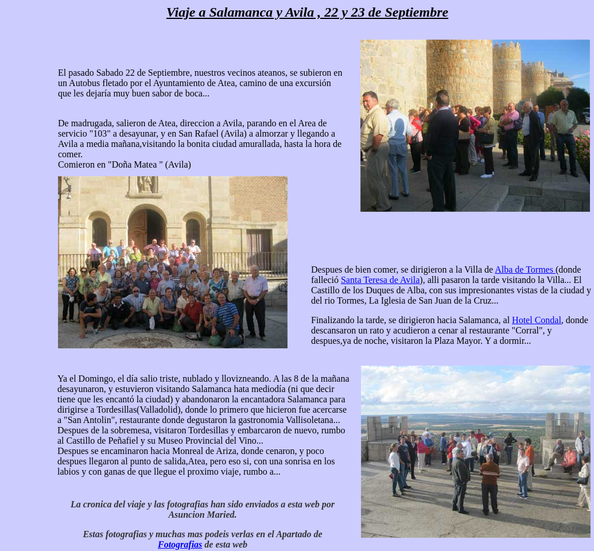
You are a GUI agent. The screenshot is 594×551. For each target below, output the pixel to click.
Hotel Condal (536, 320)
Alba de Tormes (525, 269)
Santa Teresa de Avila (380, 280)
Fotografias (180, 544)
